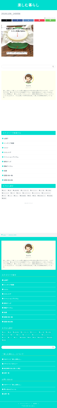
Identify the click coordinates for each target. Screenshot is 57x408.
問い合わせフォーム (10, 389)
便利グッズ (7, 161)
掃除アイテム (8, 166)
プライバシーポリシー (11, 364)
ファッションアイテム (11, 157)
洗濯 (5, 171)
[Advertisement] (28, 115)
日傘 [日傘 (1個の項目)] (35, 195)
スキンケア (7, 152)
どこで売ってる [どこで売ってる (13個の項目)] (25, 190)
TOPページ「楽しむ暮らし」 (13, 359)
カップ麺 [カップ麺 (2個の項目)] (42, 190)
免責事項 (35, 403)
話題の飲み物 (8, 180)
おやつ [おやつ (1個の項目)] (4, 190)
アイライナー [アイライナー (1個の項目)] (34, 190)
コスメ (6, 148)
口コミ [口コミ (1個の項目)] (16, 195)
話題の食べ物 (8, 175)
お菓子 (6, 138)
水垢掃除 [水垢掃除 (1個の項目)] (50, 195)
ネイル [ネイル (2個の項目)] (19, 193)
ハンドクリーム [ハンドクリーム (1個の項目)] (36, 193)
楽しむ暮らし (28, 5)
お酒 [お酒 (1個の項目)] (10, 190)
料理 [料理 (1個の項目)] (30, 195)
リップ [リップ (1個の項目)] (10, 195)
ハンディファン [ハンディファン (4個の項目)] (27, 193)
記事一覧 (6, 373)
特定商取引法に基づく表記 (12, 368)
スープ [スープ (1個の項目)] (13, 193)
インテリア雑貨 (9, 143)
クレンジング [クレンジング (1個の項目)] (6, 193)
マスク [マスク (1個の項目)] (4, 195)
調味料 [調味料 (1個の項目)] (4, 198)
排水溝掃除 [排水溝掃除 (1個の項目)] (23, 195)
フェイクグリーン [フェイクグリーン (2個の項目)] (46, 193)
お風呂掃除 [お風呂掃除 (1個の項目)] (16, 190)
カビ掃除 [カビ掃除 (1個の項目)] (49, 190)
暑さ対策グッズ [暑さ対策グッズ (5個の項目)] (42, 195)
